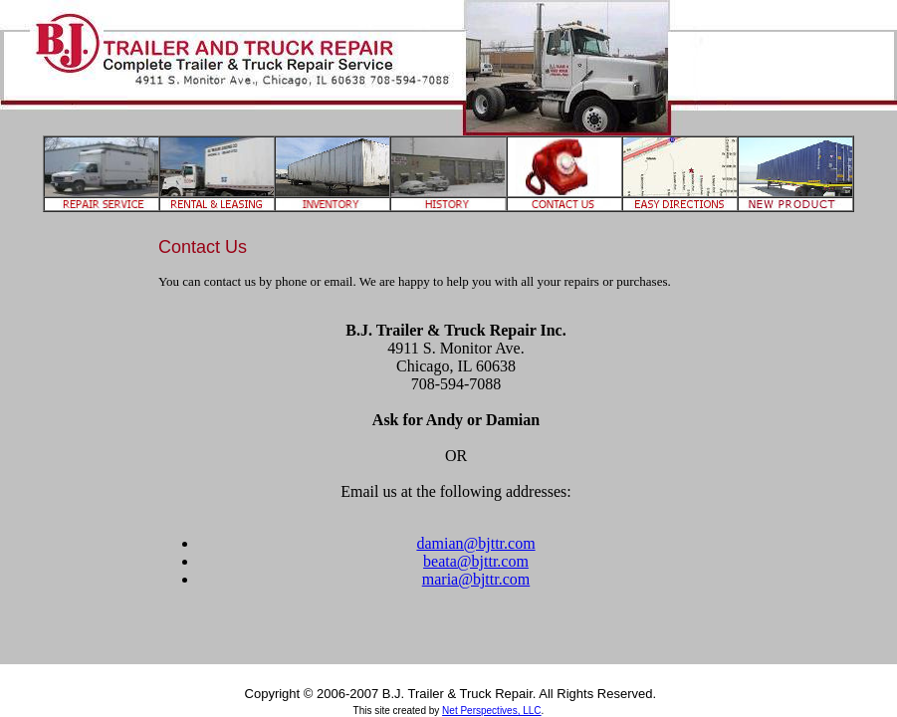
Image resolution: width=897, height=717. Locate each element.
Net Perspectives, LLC (492, 710)
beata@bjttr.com (476, 561)
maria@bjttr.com (476, 579)
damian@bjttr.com (475, 543)
